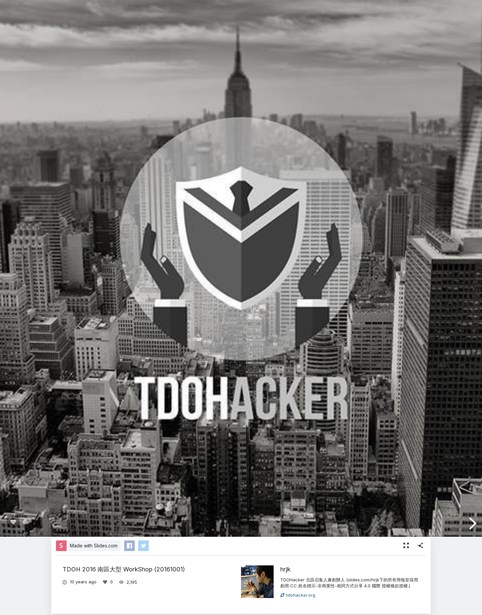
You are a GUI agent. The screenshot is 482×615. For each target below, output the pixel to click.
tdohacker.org (297, 595)
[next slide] (472, 523)
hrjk (285, 569)
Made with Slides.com (94, 545)
